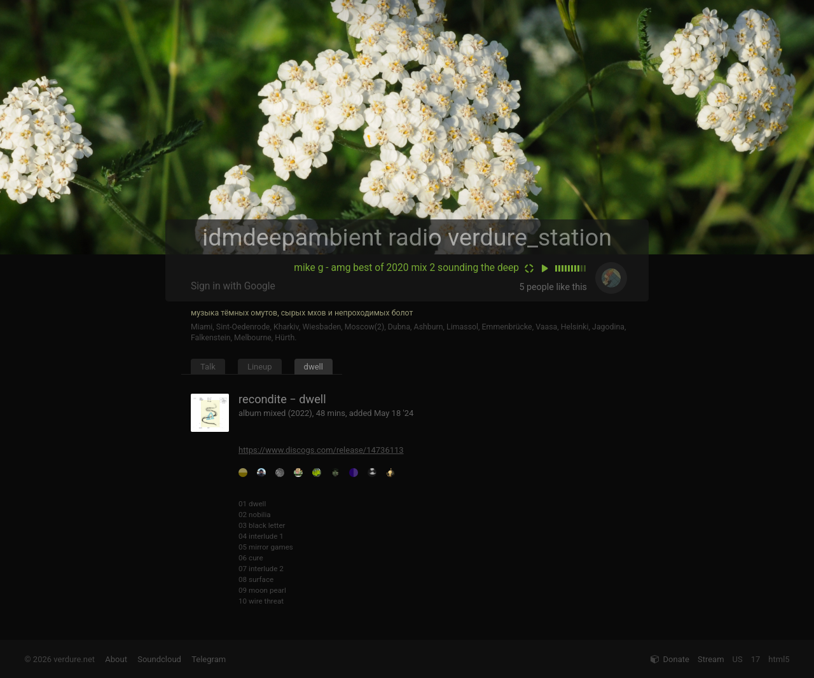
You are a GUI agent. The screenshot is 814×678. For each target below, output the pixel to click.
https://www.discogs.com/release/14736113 (321, 450)
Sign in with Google (233, 286)
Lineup (259, 366)
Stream (711, 659)
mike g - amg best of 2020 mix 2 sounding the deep (406, 267)
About (116, 659)
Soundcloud (159, 659)
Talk (208, 366)
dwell (313, 366)
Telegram (208, 659)
